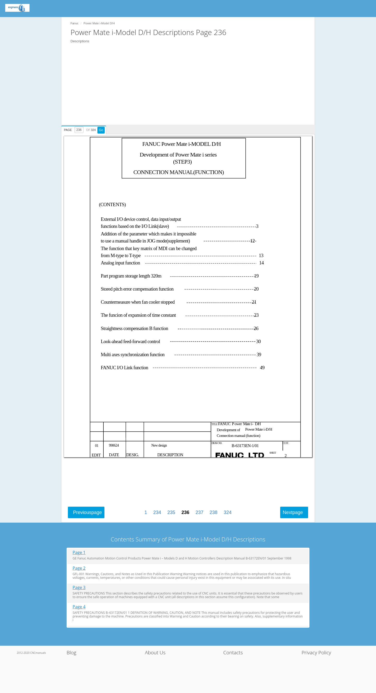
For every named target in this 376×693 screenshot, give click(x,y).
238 (214, 512)
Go (101, 130)
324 (228, 512)
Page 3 (79, 587)
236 (185, 512)
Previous (87, 512)
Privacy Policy (316, 652)
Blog (71, 652)
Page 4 (79, 607)
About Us (155, 652)
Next (293, 512)
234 (157, 512)
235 (171, 512)
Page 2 (79, 568)
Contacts (233, 652)
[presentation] (84, 129)
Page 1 (79, 552)
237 (199, 512)
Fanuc (74, 23)
